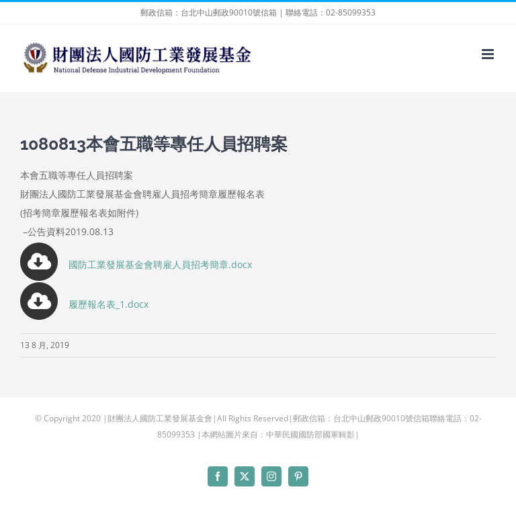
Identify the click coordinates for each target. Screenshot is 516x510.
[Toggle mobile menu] (489, 54)
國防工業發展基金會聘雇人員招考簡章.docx (136, 264)
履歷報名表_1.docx (108, 304)
